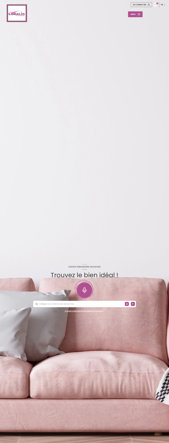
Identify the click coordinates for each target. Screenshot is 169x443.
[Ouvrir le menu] (135, 14)
